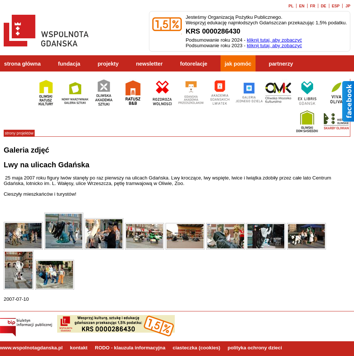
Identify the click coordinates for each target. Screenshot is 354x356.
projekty (108, 64)
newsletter (149, 64)
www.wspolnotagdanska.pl (31, 347)
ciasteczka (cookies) (196, 347)
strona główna (22, 64)
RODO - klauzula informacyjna (130, 347)
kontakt (78, 347)
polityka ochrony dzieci (255, 347)
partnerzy (281, 64)
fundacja (69, 64)
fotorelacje (193, 64)
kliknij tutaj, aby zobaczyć (274, 40)
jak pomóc (238, 64)
